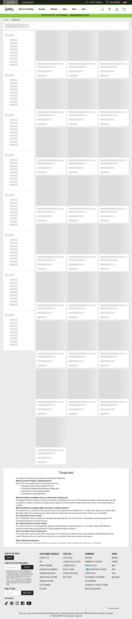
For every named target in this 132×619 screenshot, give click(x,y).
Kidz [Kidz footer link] (113, 569)
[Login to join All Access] (55, 15)
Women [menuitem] (48, 9)
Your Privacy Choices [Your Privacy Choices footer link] (96, 569)
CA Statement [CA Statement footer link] (90, 581)
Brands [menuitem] (38, 9)
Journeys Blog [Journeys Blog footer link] (69, 566)
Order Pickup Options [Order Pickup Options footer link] (48, 577)
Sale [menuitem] (74, 9)
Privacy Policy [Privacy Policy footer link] (91, 566)
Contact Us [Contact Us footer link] (44, 558)
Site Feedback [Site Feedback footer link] (45, 585)
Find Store (27, 593)
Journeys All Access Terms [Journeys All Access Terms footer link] (96, 585)
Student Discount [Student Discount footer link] (70, 573)
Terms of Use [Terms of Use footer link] (90, 573)
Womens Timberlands (93, 544)
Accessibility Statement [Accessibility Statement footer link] (95, 577)
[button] (125, 2)
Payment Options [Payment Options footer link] (46, 581)
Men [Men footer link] (113, 566)
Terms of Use (22, 578)
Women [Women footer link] (115, 562)
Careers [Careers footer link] (88, 558)
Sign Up (9, 558)
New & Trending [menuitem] (24, 9)
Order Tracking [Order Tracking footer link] (46, 566)
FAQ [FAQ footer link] (41, 562)
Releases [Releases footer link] (116, 577)
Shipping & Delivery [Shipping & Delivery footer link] (47, 573)
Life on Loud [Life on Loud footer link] (68, 558)
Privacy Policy (10, 579)
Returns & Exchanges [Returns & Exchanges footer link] (48, 569)
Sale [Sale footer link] (114, 573)
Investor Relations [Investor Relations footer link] (93, 589)
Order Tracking (93, 2)
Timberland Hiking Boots (42, 544)
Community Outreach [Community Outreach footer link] (93, 562)
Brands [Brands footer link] (115, 558)
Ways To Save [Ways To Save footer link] (68, 569)
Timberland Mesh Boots (75, 544)
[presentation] (24, 9)
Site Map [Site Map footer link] (43, 589)
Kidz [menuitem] (66, 9)
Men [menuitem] (58, 9)
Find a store (10, 589)
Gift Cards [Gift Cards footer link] (67, 577)
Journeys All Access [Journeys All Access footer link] (72, 562)
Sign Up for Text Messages (16, 563)
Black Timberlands (59, 544)
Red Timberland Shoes (24, 544)
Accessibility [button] (112, 2)
